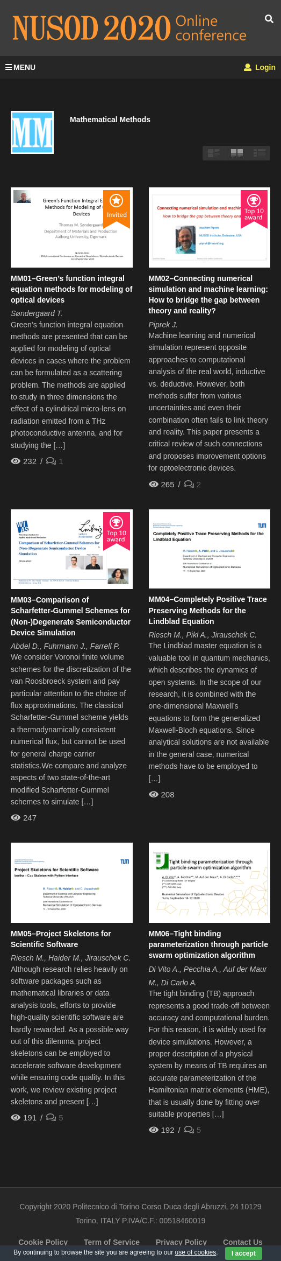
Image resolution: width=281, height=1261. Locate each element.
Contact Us (243, 1242)
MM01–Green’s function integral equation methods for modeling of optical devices (71, 289)
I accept (244, 1253)
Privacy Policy (181, 1242)
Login (260, 67)
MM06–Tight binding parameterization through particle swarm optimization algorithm (208, 944)
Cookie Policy (43, 1242)
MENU (20, 67)
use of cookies (196, 1252)
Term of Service (112, 1242)
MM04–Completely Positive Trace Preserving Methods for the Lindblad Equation (208, 610)
